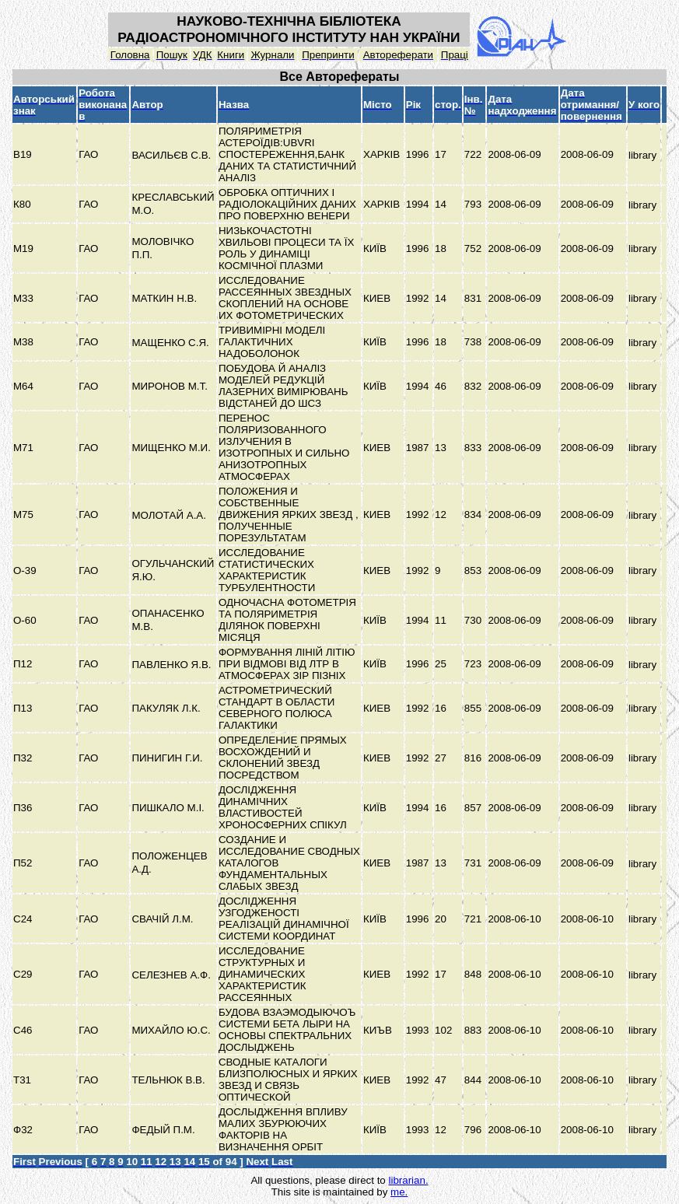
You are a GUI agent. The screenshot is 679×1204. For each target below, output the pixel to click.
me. (399, 1192)
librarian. (408, 1180)
